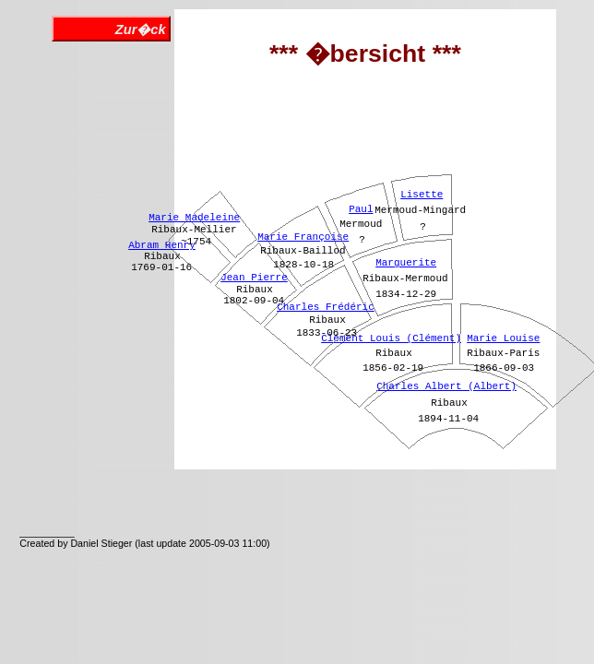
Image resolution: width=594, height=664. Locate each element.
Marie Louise (503, 338)
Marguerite (405, 262)
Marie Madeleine (194, 217)
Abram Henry (162, 245)
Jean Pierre (254, 277)
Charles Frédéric (325, 307)
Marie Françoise (303, 237)
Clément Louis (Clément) (391, 338)
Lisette (421, 194)
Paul (361, 209)
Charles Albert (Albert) (446, 386)
